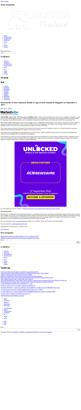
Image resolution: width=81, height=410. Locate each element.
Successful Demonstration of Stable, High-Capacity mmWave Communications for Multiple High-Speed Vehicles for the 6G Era (34, 280)
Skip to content (4, 1)
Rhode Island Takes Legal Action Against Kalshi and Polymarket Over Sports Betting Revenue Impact (27, 277)
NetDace (6, 95)
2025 (5, 322)
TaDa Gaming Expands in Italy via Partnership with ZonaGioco (17, 279)
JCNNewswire (7, 38)
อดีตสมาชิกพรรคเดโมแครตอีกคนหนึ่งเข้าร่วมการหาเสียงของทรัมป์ (19, 236)
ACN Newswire (8, 64)
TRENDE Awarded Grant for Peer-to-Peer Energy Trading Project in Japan (20, 238)
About (5, 72)
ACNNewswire (8, 37)
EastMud (6, 92)
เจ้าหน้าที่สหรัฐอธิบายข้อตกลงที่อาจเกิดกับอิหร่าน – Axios (17, 283)
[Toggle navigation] (1, 33)
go (78, 329)
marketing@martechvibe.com (19, 224)
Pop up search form (6, 51)
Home (5, 35)
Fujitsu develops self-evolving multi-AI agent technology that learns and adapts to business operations (27, 282)
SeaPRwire (7, 40)
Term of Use (7, 304)
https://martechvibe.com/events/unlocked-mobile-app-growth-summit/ (42, 208)
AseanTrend (7, 99)
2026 (5, 321)
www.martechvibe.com (21, 221)
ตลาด (5, 316)
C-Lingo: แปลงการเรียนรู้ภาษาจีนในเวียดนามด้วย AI (15, 293)
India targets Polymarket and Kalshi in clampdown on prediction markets (19, 271)
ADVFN (6, 86)
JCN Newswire (8, 65)
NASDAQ (6, 87)
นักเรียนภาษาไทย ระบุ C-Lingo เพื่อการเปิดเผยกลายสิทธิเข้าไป (18, 285)
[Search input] (8, 53)
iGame (5, 45)
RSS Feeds (6, 305)
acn (11, 108)
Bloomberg (7, 89)
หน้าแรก (6, 61)
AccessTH (6, 97)
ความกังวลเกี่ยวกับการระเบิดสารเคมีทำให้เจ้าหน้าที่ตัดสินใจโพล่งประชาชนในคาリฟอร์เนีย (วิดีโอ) (28, 291)
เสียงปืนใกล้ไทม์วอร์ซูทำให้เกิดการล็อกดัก (12, 295)
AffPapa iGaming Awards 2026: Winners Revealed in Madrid (16, 274)
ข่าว (5, 43)
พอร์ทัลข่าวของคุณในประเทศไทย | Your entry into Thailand (35, 332)
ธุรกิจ (5, 41)
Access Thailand (14, 332)
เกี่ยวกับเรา (7, 300)
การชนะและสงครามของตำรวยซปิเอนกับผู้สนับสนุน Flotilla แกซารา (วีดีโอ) (22, 289)
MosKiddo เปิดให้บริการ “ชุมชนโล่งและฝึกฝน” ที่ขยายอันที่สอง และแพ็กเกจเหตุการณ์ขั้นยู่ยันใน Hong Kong (30, 287)
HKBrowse (7, 96)
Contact (6, 47)
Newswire (6, 90)
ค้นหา (2, 240)
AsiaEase (6, 93)
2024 (5, 324)
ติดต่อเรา (6, 302)
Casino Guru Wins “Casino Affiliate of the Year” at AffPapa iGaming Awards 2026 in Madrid (24, 273)
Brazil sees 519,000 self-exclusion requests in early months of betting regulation (21, 276)
